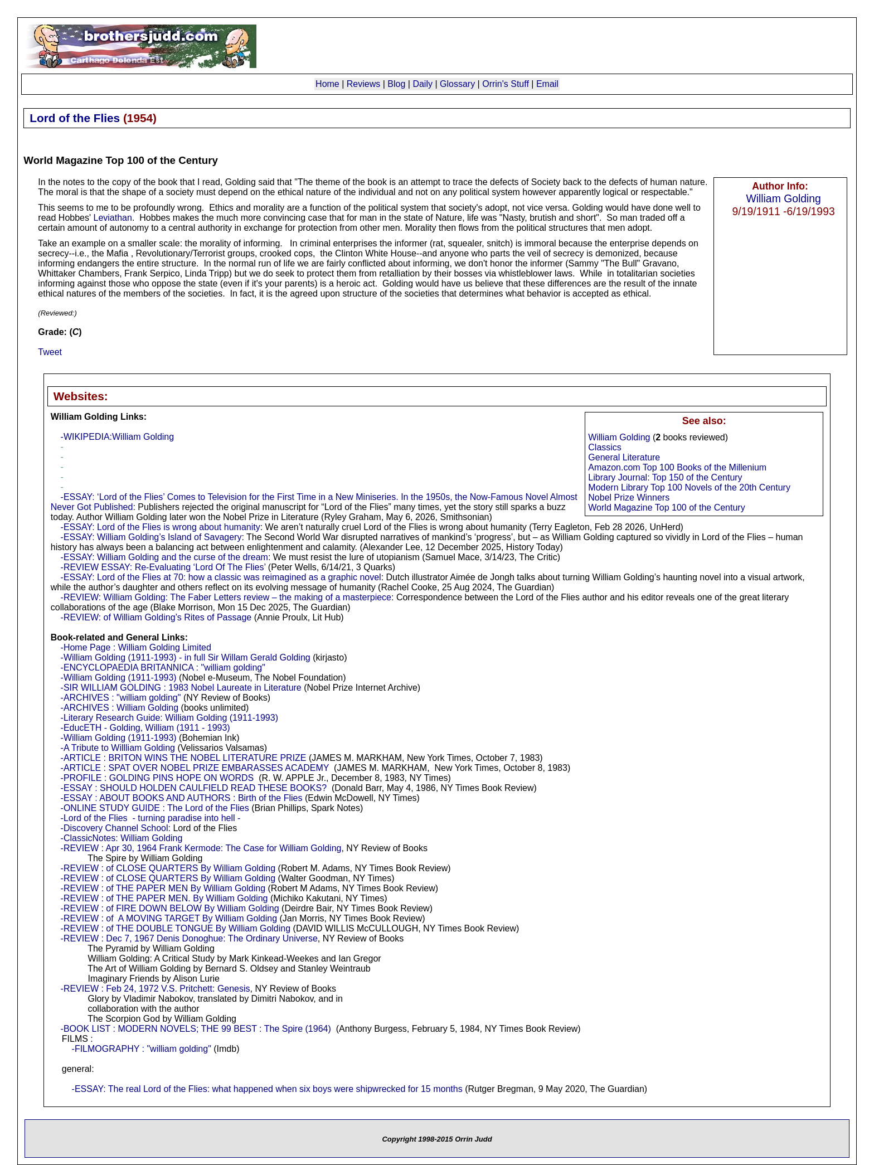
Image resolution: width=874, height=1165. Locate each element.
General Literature (624, 457)
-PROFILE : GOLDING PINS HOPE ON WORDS (157, 778)
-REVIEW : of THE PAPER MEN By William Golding (163, 888)
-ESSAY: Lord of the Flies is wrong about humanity (160, 527)
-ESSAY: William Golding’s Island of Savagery (151, 537)
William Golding (783, 198)
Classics (604, 447)
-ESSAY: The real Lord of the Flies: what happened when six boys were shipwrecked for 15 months (267, 1089)
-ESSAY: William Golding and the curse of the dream (164, 557)
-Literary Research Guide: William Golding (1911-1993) (169, 717)
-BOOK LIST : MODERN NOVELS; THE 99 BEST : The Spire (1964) (196, 1028)
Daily (422, 84)
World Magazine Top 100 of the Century (666, 507)
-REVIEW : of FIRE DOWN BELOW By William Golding (170, 908)
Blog (396, 84)
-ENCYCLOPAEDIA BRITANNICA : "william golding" (163, 667)
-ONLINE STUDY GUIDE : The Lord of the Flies (155, 808)
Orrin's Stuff (505, 84)
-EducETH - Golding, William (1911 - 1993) (145, 727)
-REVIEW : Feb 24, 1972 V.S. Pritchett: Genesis (155, 988)
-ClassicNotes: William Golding (122, 838)
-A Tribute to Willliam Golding (118, 748)
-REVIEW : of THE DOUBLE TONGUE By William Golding (176, 928)
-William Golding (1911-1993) (119, 677)
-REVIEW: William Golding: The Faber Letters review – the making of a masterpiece (226, 597)
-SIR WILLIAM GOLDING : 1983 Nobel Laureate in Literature (181, 687)
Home (327, 84)
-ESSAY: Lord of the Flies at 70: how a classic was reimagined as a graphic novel (221, 577)
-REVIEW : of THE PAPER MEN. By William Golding (164, 898)
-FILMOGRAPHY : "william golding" (141, 1049)
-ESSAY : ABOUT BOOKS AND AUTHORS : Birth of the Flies (182, 798)
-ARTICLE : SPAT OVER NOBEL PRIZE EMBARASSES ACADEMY (195, 768)
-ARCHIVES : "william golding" (121, 697)
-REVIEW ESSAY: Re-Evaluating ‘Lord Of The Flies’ (163, 567)
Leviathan (112, 217)
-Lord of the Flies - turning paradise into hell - (151, 818)
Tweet (50, 352)
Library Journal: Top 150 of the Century (665, 477)
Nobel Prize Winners (628, 497)
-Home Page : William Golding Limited (136, 647)
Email (547, 84)
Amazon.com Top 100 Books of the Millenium (677, 467)
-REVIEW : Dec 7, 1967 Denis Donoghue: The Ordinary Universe (189, 938)
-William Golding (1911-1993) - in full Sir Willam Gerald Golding (185, 657)
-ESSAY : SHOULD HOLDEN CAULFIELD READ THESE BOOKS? (194, 788)
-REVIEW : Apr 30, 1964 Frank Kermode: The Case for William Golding (201, 848)
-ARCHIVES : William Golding (120, 707)
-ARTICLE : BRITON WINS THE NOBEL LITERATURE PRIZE (184, 758)
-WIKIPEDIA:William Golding (117, 436)
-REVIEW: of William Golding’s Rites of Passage (156, 617)
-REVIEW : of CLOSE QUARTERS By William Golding (168, 868)
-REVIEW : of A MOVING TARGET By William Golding (169, 918)
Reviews (363, 84)
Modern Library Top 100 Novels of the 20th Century (689, 487)
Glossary (457, 84)
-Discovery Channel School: (116, 828)
